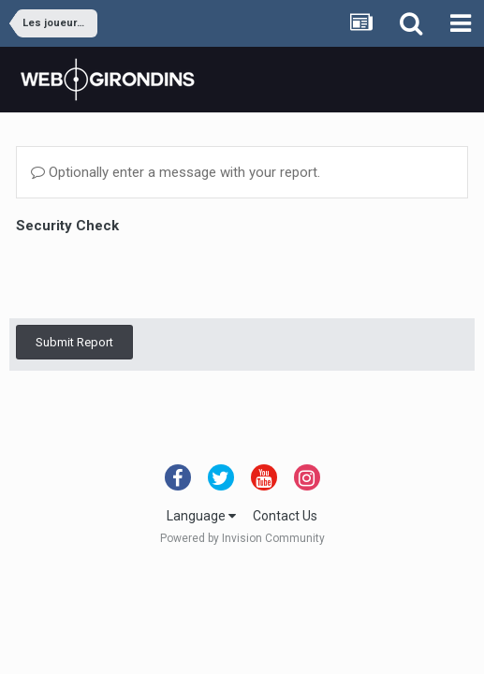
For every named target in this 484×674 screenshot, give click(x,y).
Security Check (67, 225)
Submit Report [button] (74, 342)
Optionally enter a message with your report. (175, 172)
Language (201, 515)
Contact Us (285, 515)
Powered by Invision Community (242, 538)
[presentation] (158, 275)
